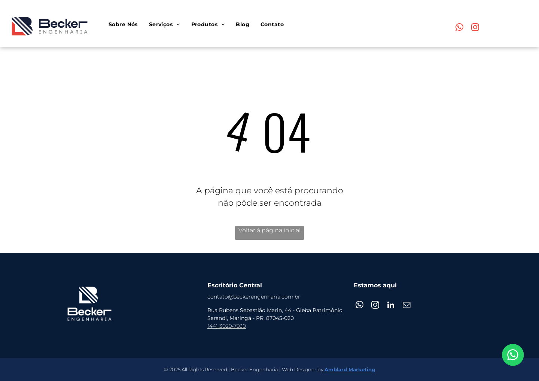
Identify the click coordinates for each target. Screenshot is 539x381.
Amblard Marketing (350, 369)
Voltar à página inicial (269, 230)
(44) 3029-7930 (226, 326)
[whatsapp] (459, 28)
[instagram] (475, 28)
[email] (406, 305)
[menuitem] (123, 24)
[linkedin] (391, 305)
